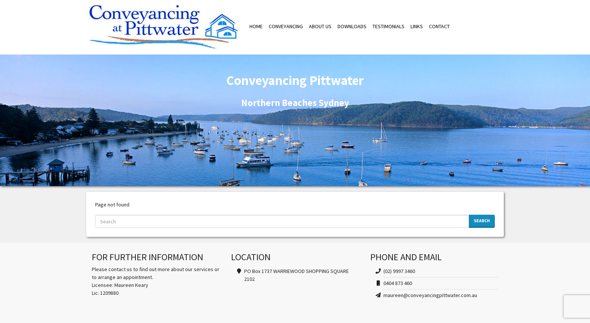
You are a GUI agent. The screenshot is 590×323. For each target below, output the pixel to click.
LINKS (417, 26)
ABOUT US (320, 26)
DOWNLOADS (352, 26)
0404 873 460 (397, 283)
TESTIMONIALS (388, 26)
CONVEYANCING (286, 26)
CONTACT (439, 26)
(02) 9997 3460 (399, 271)
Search (482, 220)
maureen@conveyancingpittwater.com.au (430, 295)
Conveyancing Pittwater (163, 26)
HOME (256, 26)
